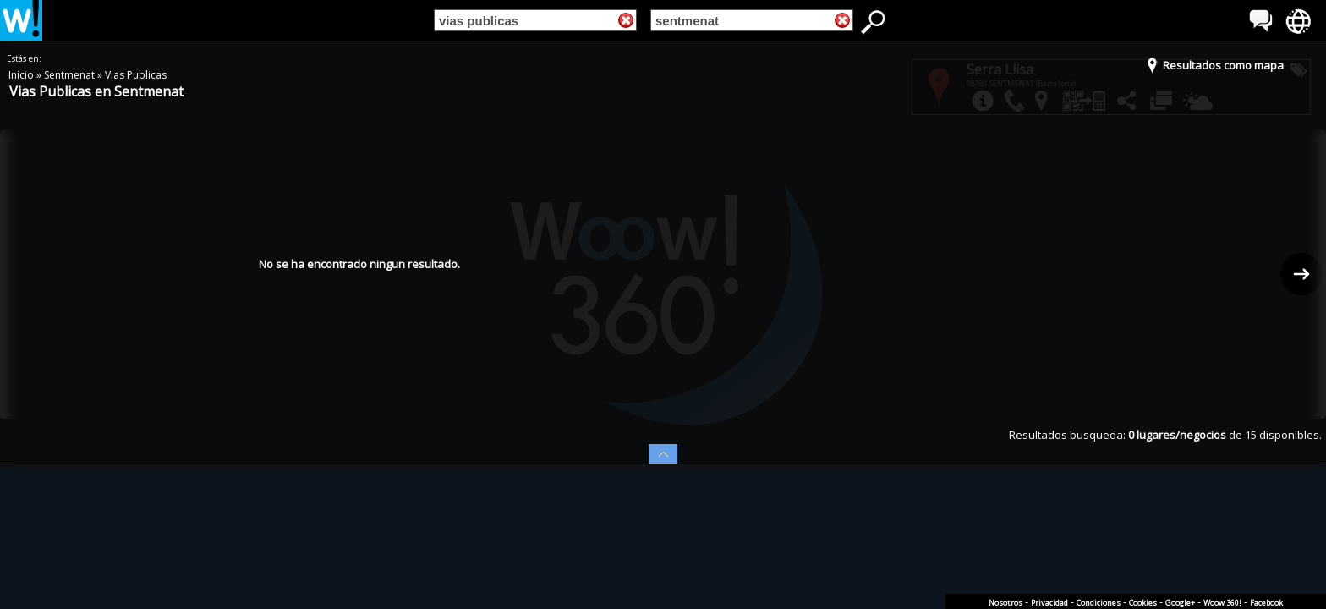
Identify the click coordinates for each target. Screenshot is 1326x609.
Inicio (22, 75)
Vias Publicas (136, 75)
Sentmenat (70, 75)
